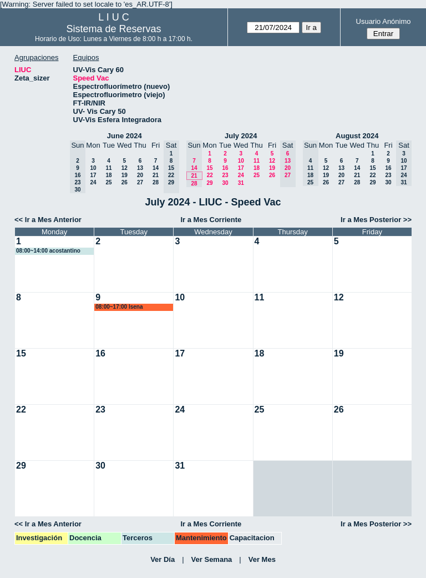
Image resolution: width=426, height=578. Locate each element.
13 (140, 168)
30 (225, 183)
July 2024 (241, 136)
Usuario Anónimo (383, 21)
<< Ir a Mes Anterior (48, 219)
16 (225, 168)
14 (156, 168)
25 (108, 182)
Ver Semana (211, 559)
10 (93, 168)
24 (93, 182)
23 (225, 175)
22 (210, 175)
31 (241, 183)
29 (209, 183)
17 (93, 175)
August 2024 (357, 136)
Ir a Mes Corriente (210, 219)
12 (124, 168)
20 (140, 175)
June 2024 (124, 136)
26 (124, 182)
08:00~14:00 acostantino (48, 251)
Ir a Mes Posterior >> (376, 219)
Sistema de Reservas (114, 28)
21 (156, 175)
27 (140, 182)
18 (108, 175)
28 (156, 182)
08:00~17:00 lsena (119, 307)
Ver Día (162, 559)
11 (108, 168)
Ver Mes (262, 559)
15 (209, 168)
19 (124, 175)
